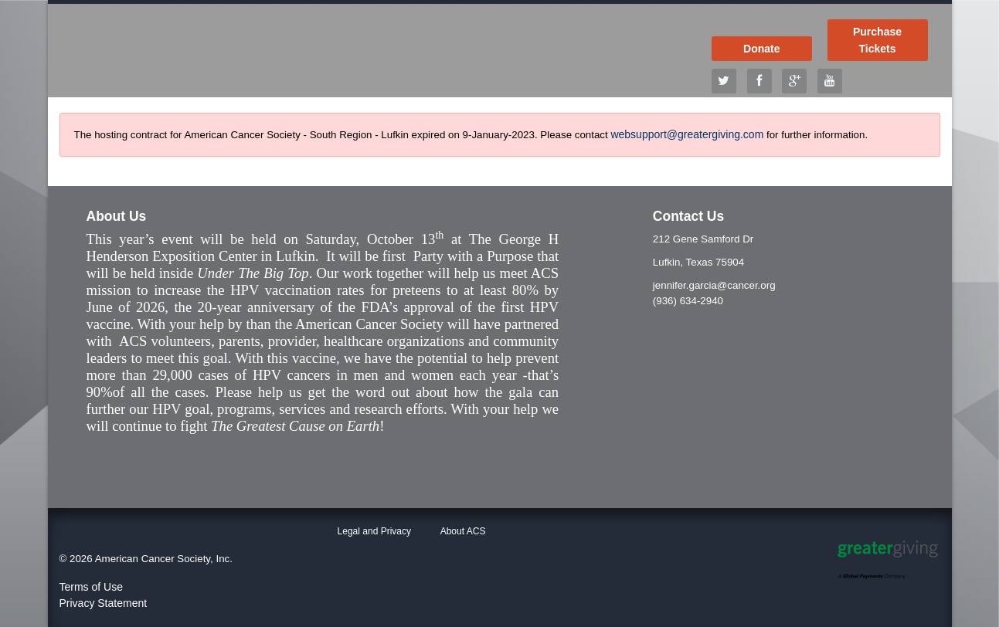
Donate (761, 48)
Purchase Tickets (877, 40)
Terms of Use (91, 587)
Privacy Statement (103, 603)
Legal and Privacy (374, 531)
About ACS (463, 531)
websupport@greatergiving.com (686, 134)
